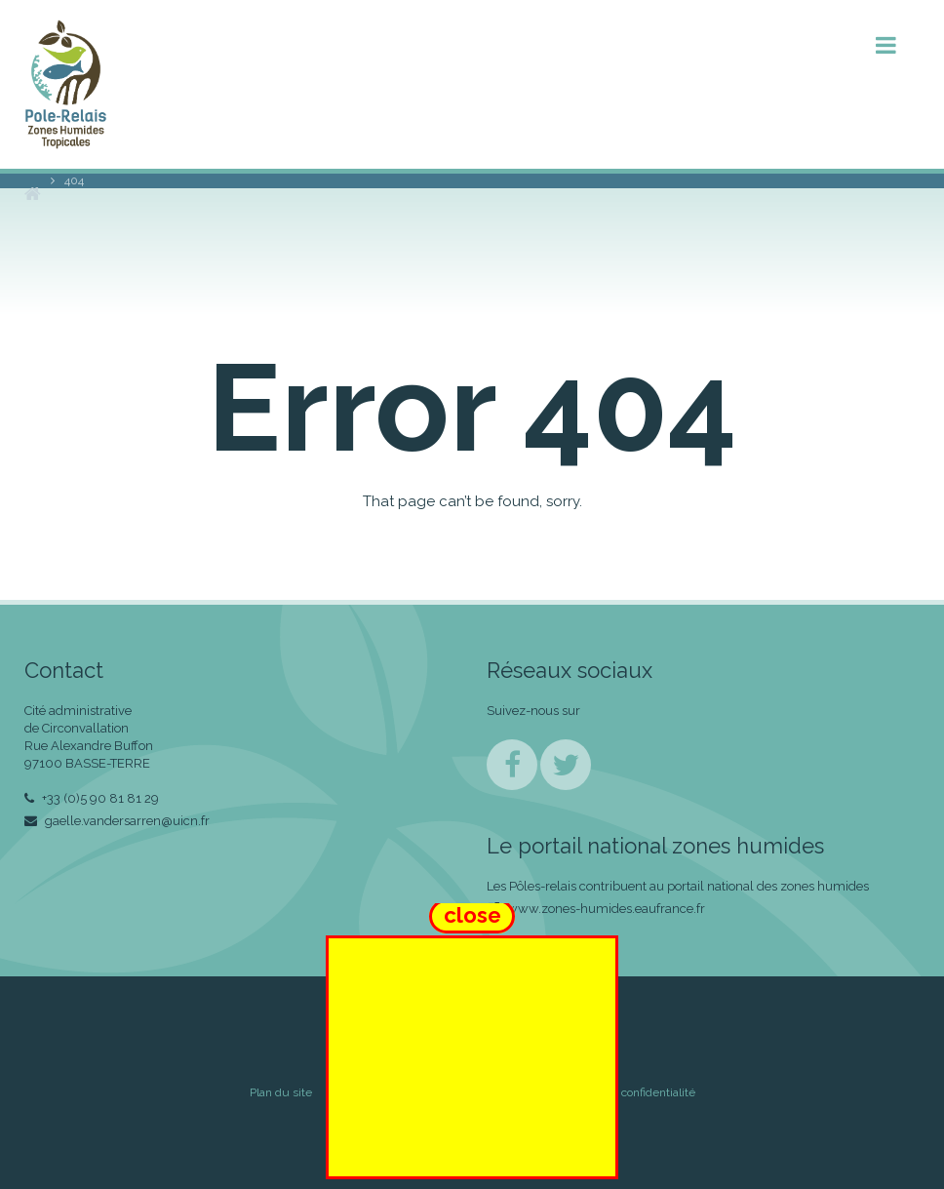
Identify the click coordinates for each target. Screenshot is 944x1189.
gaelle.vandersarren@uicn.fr (117, 820)
